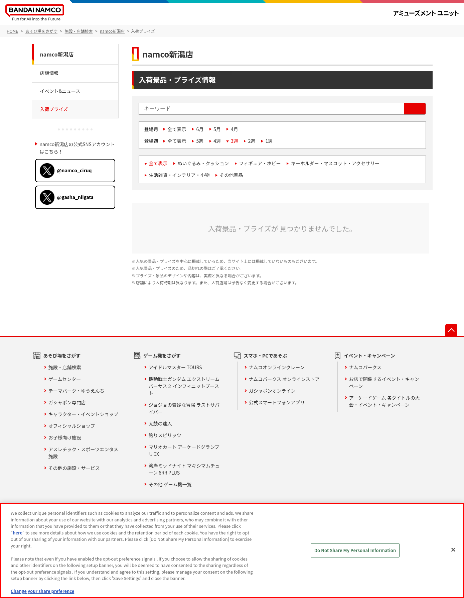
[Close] (453, 549)
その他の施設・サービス (74, 468)
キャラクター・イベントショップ (83, 414)
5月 (217, 129)
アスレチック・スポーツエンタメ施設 (83, 453)
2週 (252, 140)
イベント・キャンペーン (369, 355)
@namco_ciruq (74, 170)
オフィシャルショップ (71, 425)
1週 (269, 140)
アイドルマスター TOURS (175, 367)
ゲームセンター (64, 379)
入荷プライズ (54, 109)
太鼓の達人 (160, 423)
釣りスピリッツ (165, 435)
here (17, 532)
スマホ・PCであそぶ (265, 355)
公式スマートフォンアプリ (277, 402)
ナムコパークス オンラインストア (284, 379)
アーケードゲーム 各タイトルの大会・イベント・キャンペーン (384, 401)
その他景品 (231, 175)
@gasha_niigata (75, 197)
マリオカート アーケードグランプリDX (184, 450)
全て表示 (177, 129)
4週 (217, 140)
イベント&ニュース (60, 91)
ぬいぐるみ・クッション (203, 163)
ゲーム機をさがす (162, 355)
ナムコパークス (365, 367)
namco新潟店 (57, 54)
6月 (200, 129)
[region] (232, 550)
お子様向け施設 (64, 437)
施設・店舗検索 (64, 367)
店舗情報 (49, 73)
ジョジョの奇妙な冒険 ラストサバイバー (184, 408)
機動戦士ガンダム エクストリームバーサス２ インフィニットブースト (184, 386)
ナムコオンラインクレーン (277, 367)
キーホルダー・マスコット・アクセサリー (335, 163)
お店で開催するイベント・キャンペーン (384, 382)
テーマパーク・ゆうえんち (76, 390)
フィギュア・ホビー (260, 163)
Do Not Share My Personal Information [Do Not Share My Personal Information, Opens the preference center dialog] (355, 550)
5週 (200, 140)
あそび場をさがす (62, 355)
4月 (234, 129)
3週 (234, 140)
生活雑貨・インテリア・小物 (179, 175)
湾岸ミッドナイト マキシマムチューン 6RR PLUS (184, 469)
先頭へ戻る (451, 330)
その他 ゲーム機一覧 (170, 484)
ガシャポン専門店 (67, 402)
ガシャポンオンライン (272, 390)
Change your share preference (42, 591)
